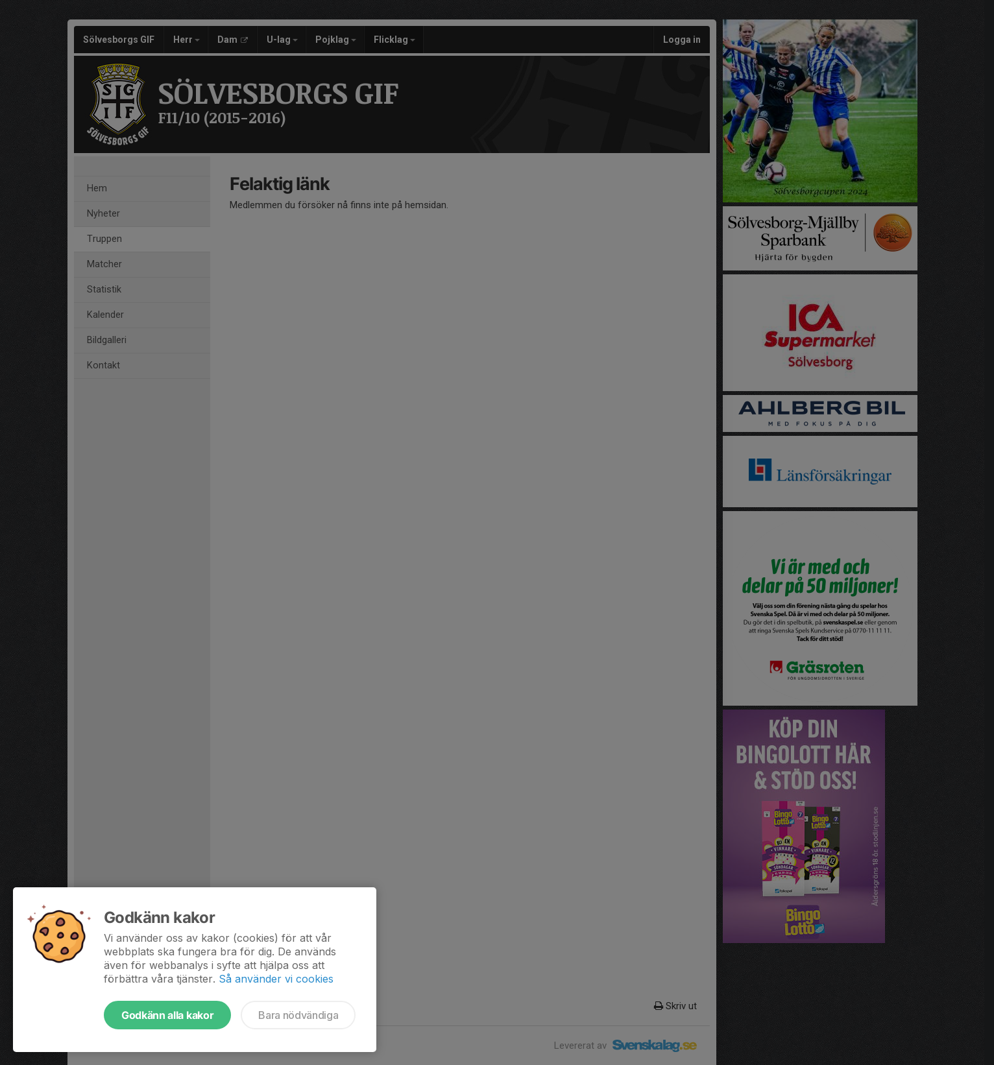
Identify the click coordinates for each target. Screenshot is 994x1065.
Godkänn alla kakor (167, 1015)
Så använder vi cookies (276, 978)
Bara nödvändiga (298, 1015)
